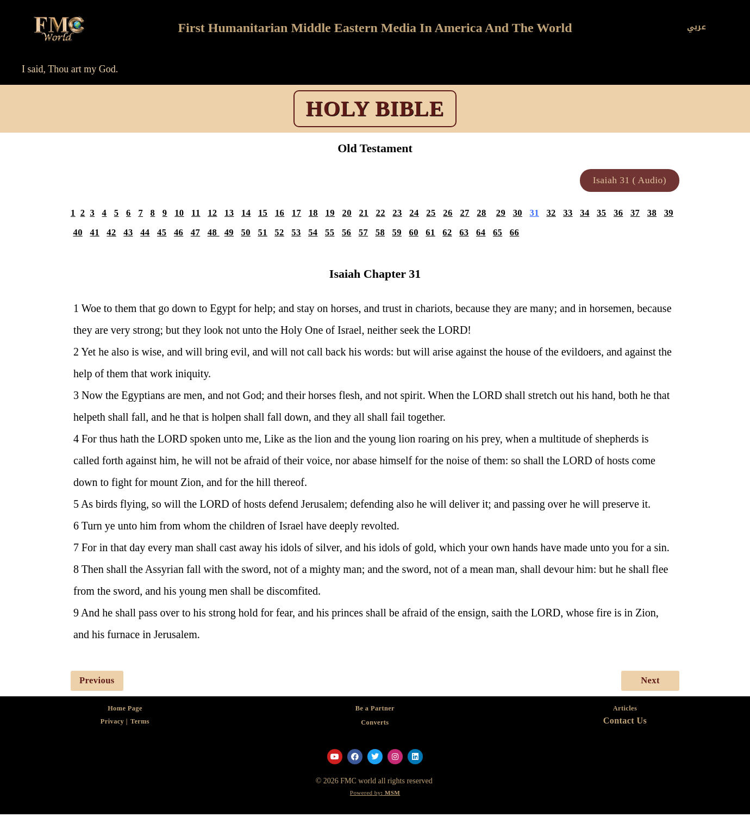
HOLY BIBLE (375, 108)
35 (611, 214)
